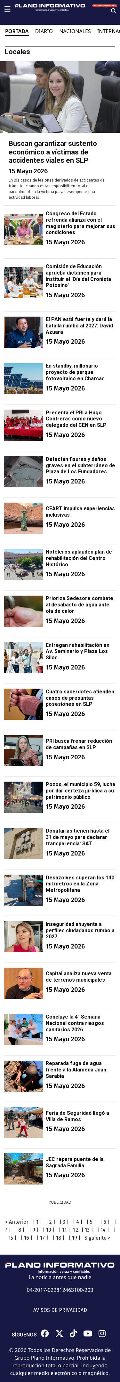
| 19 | (74, 1238)
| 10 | (49, 1230)
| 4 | (78, 1222)
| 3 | (64, 1222)
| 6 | (105, 1222)
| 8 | (20, 1230)
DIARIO (44, 31)
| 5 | (91, 1222)
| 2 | (50, 1222)
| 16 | (26, 1238)
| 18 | (58, 1238)
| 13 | (87, 1230)
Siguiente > (97, 1238)
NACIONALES (75, 31)
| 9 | (34, 1230)
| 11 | (64, 1230)
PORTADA (17, 31)
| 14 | (103, 1230)
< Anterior (16, 1222)
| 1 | (37, 1222)
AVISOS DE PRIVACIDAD (60, 1310)
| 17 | (42, 1238)
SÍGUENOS (24, 1335)
